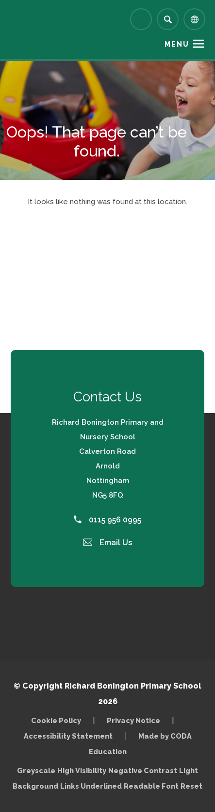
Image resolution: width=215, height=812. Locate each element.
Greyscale (36, 770)
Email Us (107, 542)
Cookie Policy (56, 720)
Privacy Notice (133, 720)
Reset (191, 786)
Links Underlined (91, 786)
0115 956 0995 (107, 519)
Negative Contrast (142, 770)
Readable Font (151, 786)
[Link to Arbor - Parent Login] (141, 19)
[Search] (168, 19)
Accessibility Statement (68, 736)
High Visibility (81, 770)
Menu (177, 44)
